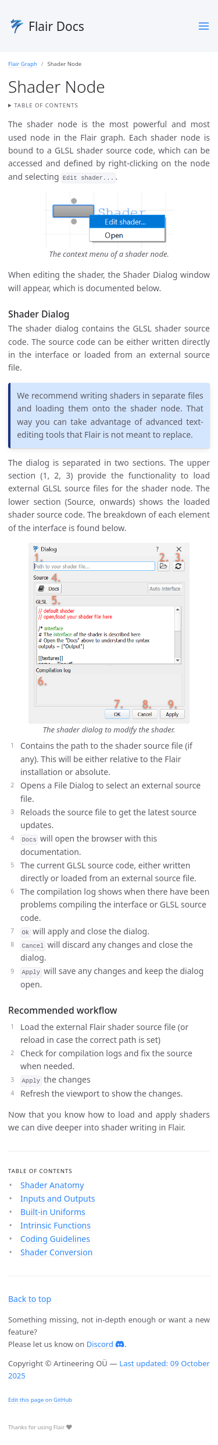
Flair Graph (22, 64)
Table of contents (46, 105)
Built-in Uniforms (52, 1211)
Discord (106, 1344)
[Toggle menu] (204, 26)
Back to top (29, 1298)
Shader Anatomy (52, 1185)
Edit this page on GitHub (40, 1400)
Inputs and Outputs (57, 1198)
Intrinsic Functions (55, 1225)
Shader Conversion (56, 1252)
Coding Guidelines (55, 1238)
